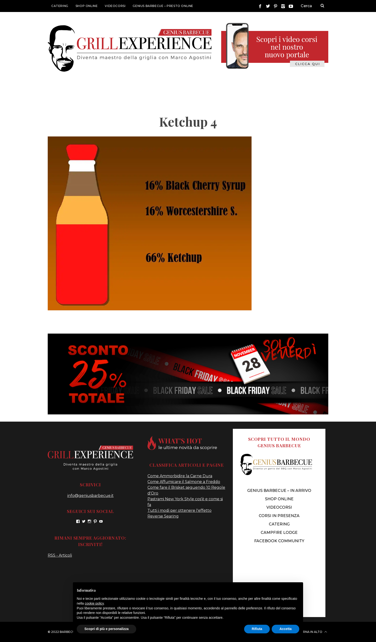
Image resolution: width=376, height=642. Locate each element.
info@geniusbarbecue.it (90, 495)
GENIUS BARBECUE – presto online (163, 6)
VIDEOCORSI (115, 6)
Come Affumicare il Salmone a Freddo (183, 481)
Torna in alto (312, 632)
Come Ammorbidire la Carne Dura (179, 476)
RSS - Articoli (60, 555)
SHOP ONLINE (87, 6)
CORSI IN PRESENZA (279, 515)
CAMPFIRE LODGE (279, 532)
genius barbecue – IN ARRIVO (279, 490)
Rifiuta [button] (257, 629)
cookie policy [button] (94, 603)
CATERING (59, 6)
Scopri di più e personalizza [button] (106, 629)
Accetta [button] (285, 629)
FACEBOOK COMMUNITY (279, 541)
